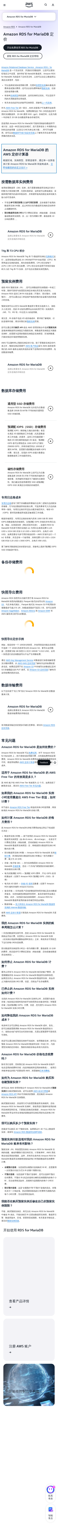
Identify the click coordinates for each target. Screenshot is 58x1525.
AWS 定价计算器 (27, 762)
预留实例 (46, 88)
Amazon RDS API (9, 1094)
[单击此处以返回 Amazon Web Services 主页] (29, 5)
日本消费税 (44, 1071)
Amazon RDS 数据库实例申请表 (28, 1132)
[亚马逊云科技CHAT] (50, 1490)
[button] (22, 16)
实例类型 (14, 95)
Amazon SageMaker (10, 611)
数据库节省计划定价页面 (24, 133)
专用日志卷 (6, 503)
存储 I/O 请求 (27, 883)
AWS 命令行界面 (40, 1091)
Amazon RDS (9, 26)
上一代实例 (47, 103)
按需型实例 (41, 85)
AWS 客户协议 (31, 346)
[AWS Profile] (53, 5)
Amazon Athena (28, 611)
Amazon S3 (29, 666)
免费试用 (33, 753)
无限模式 (50, 256)
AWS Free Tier (12, 108)
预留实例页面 (13, 1221)
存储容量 (16, 866)
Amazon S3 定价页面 (38, 670)
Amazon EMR (44, 611)
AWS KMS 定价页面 (26, 663)
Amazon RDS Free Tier (20, 807)
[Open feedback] (54, 762)
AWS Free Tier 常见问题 (30, 786)
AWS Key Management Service (19, 660)
